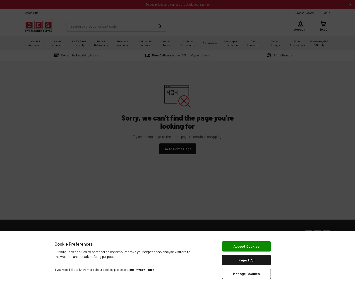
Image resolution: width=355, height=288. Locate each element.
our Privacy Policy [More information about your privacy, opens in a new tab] (141, 269)
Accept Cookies (246, 246)
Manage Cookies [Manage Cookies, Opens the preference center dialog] (246, 273)
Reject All (246, 260)
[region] (177, 259)
